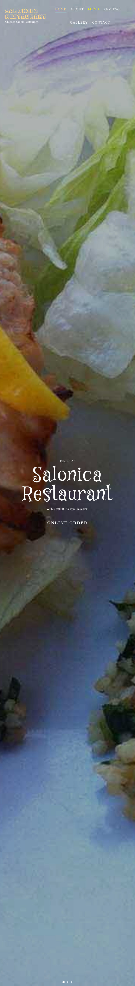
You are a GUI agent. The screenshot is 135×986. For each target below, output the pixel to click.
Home (60, 9)
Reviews (112, 9)
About (77, 9)
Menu (93, 9)
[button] (63, 982)
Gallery (79, 22)
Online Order (67, 522)
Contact (101, 22)
